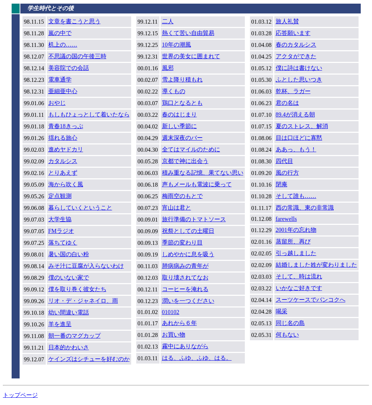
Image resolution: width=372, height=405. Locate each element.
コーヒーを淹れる (185, 289)
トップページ (20, 395)
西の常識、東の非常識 (305, 208)
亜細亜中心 (62, 91)
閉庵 (281, 184)
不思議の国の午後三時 (77, 56)
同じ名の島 (290, 323)
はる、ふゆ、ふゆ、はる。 (197, 358)
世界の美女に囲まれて (191, 56)
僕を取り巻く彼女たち (77, 289)
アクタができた (296, 56)
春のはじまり (179, 114)
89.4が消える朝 (295, 114)
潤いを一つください (188, 301)
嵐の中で (60, 33)
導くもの (173, 91)
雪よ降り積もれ (182, 79)
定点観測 (60, 196)
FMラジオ (61, 231)
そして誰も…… (296, 196)
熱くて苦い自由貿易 (188, 33)
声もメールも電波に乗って (197, 184)
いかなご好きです (299, 288)
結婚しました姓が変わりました (316, 265)
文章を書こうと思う (74, 21)
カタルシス (62, 161)
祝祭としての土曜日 (188, 231)
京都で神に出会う (185, 161)
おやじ (57, 103)
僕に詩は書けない (299, 68)
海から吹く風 (65, 184)
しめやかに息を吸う (188, 254)
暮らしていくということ (80, 208)
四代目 (284, 161)
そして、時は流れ (299, 276)
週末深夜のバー (182, 138)
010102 (170, 312)
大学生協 (60, 219)
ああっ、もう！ (296, 149)
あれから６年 (179, 323)
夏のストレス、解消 (302, 126)
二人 (168, 21)
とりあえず (62, 173)
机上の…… (62, 44)
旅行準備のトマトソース (194, 219)
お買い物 (173, 334)
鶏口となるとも (182, 103)
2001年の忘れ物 (296, 230)
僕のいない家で (68, 277)
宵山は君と (176, 208)
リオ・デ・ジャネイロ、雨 (83, 301)
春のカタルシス (296, 44)
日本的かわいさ (68, 347)
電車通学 (60, 79)
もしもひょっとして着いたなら (89, 114)
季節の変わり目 (182, 242)
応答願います (293, 33)
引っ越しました (296, 253)
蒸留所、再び (293, 241)
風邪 (168, 68)
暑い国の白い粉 (68, 254)
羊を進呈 (60, 324)
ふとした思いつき (299, 79)
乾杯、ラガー (293, 91)
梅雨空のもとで (182, 196)
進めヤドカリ (65, 149)
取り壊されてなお (185, 277)
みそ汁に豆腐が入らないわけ (86, 266)
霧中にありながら (185, 346)
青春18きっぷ (65, 126)
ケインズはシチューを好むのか (89, 359)
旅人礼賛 (287, 21)
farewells (286, 219)
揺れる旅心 (62, 138)
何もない (287, 334)
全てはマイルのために (191, 149)
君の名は (287, 103)
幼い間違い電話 (68, 312)
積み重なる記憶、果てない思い (202, 173)
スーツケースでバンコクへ (310, 300)
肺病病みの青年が (185, 266)
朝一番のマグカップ (74, 336)
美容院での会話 (68, 68)
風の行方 (287, 173)
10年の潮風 (176, 44)
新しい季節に (179, 126)
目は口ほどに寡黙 (299, 138)
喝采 (281, 311)
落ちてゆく (62, 242)
